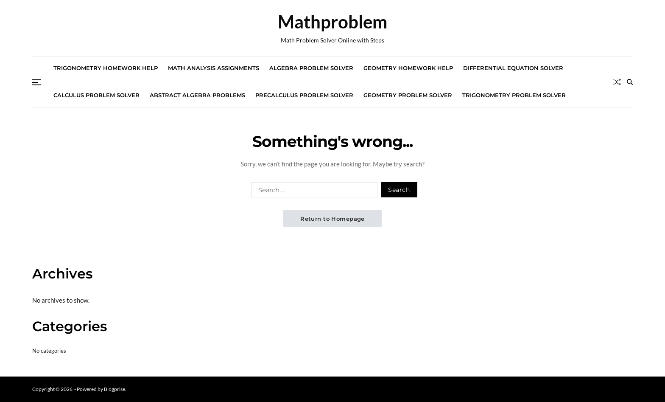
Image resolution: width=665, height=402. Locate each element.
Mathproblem (332, 22)
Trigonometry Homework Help (105, 68)
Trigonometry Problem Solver (514, 95)
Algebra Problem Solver (311, 68)
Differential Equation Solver (513, 68)
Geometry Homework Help (408, 68)
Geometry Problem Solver (407, 95)
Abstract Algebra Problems (197, 95)
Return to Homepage (332, 218)
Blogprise (114, 389)
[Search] (630, 82)
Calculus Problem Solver (96, 95)
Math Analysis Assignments (213, 68)
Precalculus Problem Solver (304, 95)
